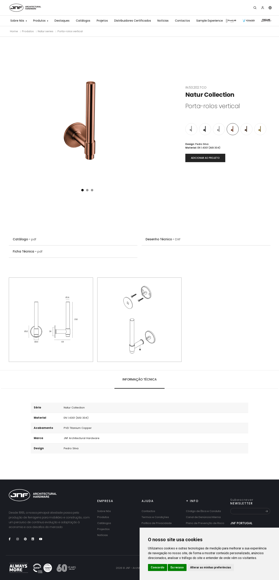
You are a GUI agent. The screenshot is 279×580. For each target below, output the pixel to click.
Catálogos (83, 21)
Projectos (103, 529)
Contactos (182, 21)
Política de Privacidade (157, 523)
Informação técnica (139, 379)
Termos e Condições (155, 517)
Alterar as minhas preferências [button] (210, 567)
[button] (82, 190)
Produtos (39, 21)
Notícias (163, 21)
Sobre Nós (17, 21)
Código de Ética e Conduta (203, 511)
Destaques (62, 21)
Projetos (102, 21)
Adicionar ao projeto (205, 158)
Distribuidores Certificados (132, 21)
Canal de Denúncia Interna (203, 517)
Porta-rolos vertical (70, 31)
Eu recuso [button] (177, 567)
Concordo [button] (157, 567)
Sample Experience (209, 21)
